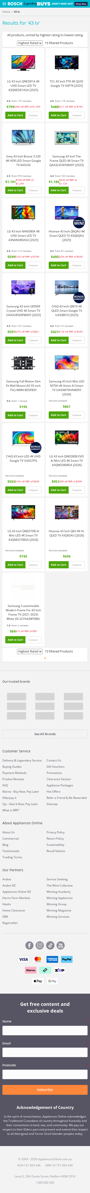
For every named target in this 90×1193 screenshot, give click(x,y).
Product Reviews (13, 779)
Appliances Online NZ (16, 892)
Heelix (6, 904)
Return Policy (55, 838)
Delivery (7, 760)
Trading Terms (12, 857)
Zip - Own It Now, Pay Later (20, 804)
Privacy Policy (56, 832)
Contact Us (54, 760)
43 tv (17, 11)
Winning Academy (59, 892)
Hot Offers (53, 792)
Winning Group (56, 904)
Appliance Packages (60, 785)
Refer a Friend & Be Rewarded (67, 798)
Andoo (6, 879)
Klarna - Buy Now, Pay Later (20, 792)
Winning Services (58, 917)
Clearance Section (59, 779)
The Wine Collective (60, 885)
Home (6, 11)
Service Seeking (57, 879)
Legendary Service (29, 760)
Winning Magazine (59, 910)
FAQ (5, 785)
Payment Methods (14, 773)
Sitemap (52, 804)
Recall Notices (56, 851)
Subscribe (45, 1089)
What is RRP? (10, 810)
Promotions (54, 773)
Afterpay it (9, 798)
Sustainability (55, 845)
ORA (5, 917)
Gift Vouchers (56, 767)
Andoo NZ (9, 885)
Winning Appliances (60, 898)
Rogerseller (10, 923)
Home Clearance (13, 910)
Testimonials (10, 851)
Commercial (10, 838)
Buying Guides (12, 767)
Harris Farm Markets (16, 898)
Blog (5, 845)
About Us (8, 832)
